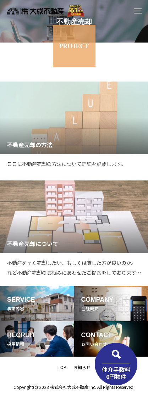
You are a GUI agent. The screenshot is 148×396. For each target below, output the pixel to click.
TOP (62, 367)
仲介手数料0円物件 (116, 372)
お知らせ (82, 367)
